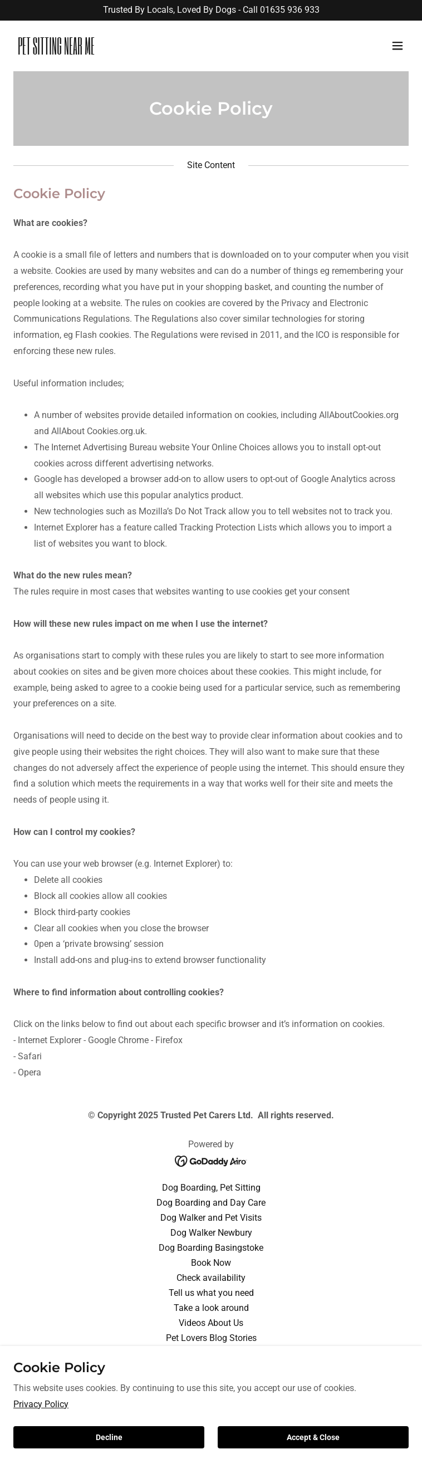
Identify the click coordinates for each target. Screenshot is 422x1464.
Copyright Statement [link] (211, 1353)
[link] (152, 51)
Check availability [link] (211, 1278)
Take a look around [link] (211, 1308)
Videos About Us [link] (211, 1323)
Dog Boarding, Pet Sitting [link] (211, 1187)
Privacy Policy (40, 1449)
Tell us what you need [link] (211, 1293)
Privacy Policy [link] (211, 1383)
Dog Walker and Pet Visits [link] (211, 1217)
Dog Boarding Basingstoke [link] (211, 1247)
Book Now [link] (211, 1262)
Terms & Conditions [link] (211, 1368)
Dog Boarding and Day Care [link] (211, 1202)
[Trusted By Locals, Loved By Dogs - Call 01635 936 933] (211, 10)
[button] (397, 46)
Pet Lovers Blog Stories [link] (211, 1338)
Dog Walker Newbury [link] (211, 1232)
